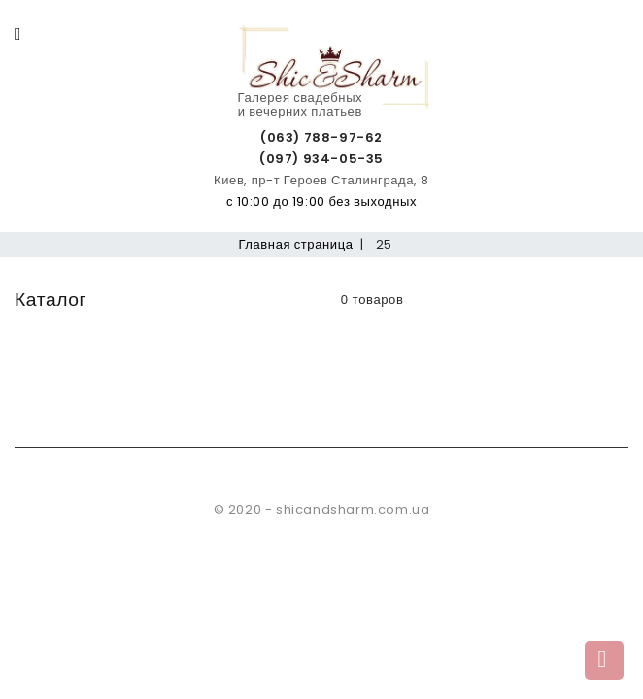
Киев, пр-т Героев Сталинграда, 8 (321, 180)
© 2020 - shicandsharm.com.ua (322, 509)
